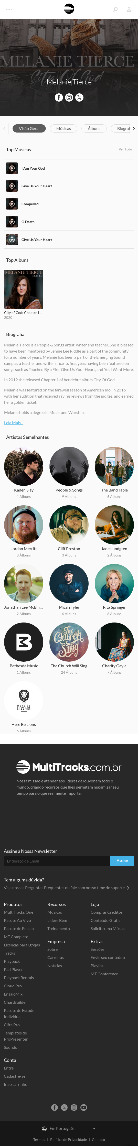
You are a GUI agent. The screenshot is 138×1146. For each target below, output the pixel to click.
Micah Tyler (69, 607)
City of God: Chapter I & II (23, 312)
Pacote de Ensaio (19, 928)
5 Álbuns (114, 496)
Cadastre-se (14, 1076)
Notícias (54, 965)
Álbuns (94, 128)
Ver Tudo (125, 149)
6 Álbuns (69, 614)
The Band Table (114, 489)
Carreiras (55, 957)
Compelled (30, 204)
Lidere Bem (57, 920)
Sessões (97, 949)
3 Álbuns (69, 555)
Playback (12, 961)
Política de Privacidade (68, 1139)
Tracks (9, 953)
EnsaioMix (13, 993)
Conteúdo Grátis (105, 920)
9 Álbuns (69, 496)
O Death (28, 222)
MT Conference (104, 973)
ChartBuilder (15, 1002)
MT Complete (16, 936)
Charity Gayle (114, 665)
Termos (39, 1139)
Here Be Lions (24, 724)
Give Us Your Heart (37, 186)
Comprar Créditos (107, 912)
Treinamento (58, 928)
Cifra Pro (12, 1024)
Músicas (63, 128)
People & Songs (69, 489)
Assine (122, 860)
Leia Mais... (13, 422)
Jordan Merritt (24, 548)
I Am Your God (33, 168)
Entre (9, 1067)
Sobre (52, 949)
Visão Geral (29, 128)
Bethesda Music (24, 665)
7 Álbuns (114, 672)
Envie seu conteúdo (108, 957)
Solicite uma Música (108, 928)
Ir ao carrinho (15, 1084)
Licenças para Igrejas (22, 944)
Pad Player (13, 969)
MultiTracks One (18, 912)
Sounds (10, 1047)
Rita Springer (114, 607)
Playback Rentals (19, 977)
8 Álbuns (24, 555)
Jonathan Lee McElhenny (23, 607)
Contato (98, 1139)
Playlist (97, 965)
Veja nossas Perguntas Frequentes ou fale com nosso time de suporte (66, 887)
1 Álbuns (24, 496)
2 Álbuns (114, 555)
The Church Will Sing (69, 665)
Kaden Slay (24, 489)
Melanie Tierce (69, 81)
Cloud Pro (13, 985)
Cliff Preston (69, 548)
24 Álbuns (69, 672)
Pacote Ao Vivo (17, 920)
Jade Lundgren (114, 548)
